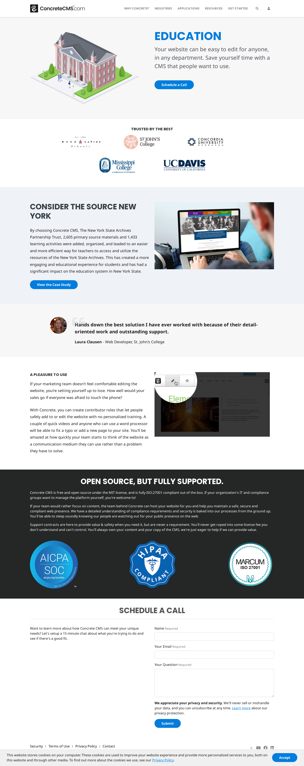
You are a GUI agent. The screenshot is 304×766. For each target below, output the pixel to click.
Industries (163, 8)
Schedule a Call (174, 84)
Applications (189, 8)
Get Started (238, 8)
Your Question (166, 664)
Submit (168, 723)
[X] (251, 748)
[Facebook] (265, 748)
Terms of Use (59, 746)
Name (159, 628)
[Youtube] (258, 748)
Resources (214, 8)
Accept (284, 759)
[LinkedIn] (272, 748)
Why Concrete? (136, 8)
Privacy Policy (86, 746)
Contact (109, 746)
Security (36, 746)
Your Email (163, 646)
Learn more (241, 708)
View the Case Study (54, 284)
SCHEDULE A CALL (152, 610)
